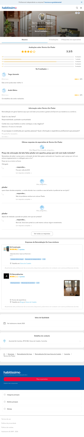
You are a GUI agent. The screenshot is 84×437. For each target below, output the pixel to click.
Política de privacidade (8, 423)
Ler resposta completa (23, 173)
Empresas (11, 354)
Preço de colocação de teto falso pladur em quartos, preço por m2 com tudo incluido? (38, 153)
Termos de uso (6, 419)
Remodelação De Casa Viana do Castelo (48, 354)
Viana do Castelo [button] (25, 263)
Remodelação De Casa (38, 26)
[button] (42, 395)
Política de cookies (7, 427)
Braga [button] (22, 302)
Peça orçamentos (42, 379)
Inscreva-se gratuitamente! (53, 2)
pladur (4, 187)
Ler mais (4, 136)
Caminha (67, 354)
